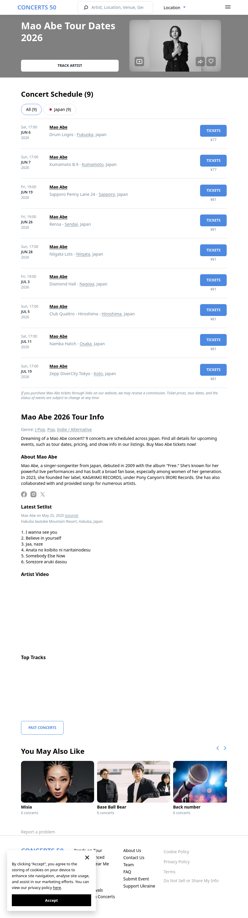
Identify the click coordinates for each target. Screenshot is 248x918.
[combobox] (175, 8)
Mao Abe (58, 127)
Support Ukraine (139, 886)
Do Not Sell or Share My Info (191, 880)
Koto (98, 373)
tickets (213, 130)
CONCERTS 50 (36, 7)
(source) (71, 515)
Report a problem (38, 832)
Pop (51, 429)
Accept (51, 900)
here (57, 887)
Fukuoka (85, 134)
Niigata (83, 254)
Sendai (71, 224)
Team (128, 864)
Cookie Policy (176, 851)
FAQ (127, 872)
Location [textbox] (172, 7)
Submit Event (136, 879)
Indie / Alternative (74, 429)
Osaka (86, 343)
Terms (169, 872)
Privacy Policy (177, 861)
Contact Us (133, 857)
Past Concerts (42, 727)
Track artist (70, 65)
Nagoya (86, 284)
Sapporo (107, 194)
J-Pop (40, 429)
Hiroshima (112, 314)
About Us (132, 850)
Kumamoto (93, 164)
